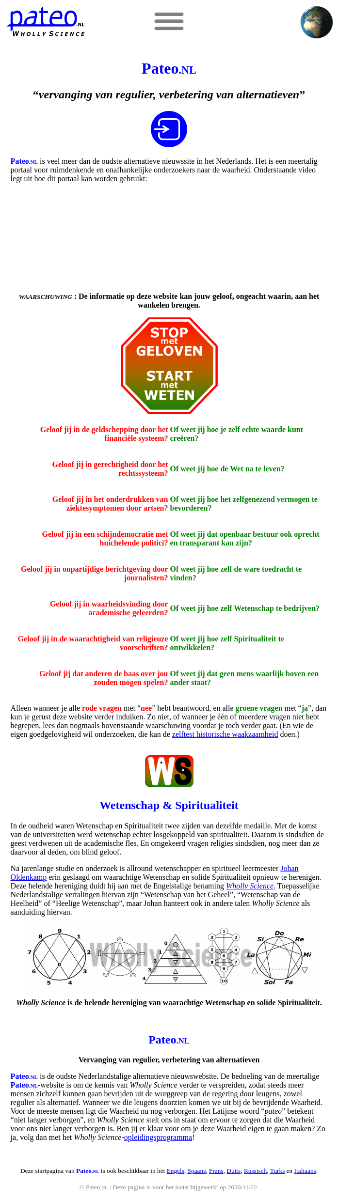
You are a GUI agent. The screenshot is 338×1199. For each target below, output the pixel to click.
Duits (233, 1170)
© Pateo (94, 1187)
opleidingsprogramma (158, 1137)
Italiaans (305, 1170)
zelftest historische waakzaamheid (225, 734)
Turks (277, 1170)
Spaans (197, 1170)
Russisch (255, 1170)
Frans (216, 1170)
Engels (175, 1170)
